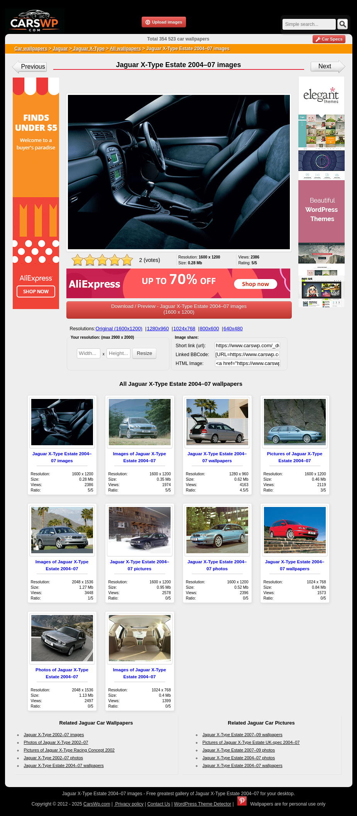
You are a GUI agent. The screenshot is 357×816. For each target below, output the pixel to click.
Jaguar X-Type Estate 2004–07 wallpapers (64, 765)
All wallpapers (125, 48)
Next (324, 66)
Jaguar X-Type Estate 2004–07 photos (239, 757)
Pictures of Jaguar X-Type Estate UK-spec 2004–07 (251, 742)
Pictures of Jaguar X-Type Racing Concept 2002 (69, 750)
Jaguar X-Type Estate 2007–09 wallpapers (243, 734)
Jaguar (60, 48)
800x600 (209, 328)
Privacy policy (129, 804)
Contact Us (158, 804)
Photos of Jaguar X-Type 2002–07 (56, 742)
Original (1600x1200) (119, 328)
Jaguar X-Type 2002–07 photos (53, 757)
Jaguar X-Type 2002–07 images (54, 734)
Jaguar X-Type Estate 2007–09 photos (239, 750)
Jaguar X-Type (88, 48)
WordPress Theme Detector (202, 804)
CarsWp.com (96, 804)
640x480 (233, 328)
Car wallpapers (31, 48)
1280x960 (158, 328)
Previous (33, 66)
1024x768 (184, 328)
